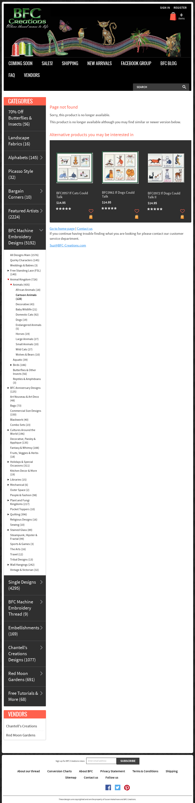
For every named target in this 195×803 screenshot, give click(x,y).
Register (180, 8)
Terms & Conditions (145, 771)
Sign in (165, 8)
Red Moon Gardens (20, 735)
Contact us (85, 228)
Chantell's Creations (21, 726)
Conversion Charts (59, 771)
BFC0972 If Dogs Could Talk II (164, 195)
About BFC (86, 771)
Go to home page (62, 228)
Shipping (172, 771)
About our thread (28, 771)
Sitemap (70, 778)
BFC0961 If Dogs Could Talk (118, 195)
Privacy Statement (112, 771)
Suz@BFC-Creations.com (68, 245)
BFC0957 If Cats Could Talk (72, 195)
